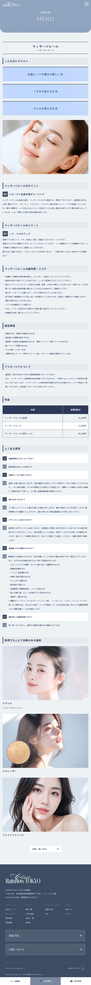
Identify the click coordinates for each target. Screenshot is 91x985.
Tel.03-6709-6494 (12, 897)
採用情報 (8, 922)
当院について (10, 909)
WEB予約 (77, 981)
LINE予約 (47, 981)
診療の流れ (49, 909)
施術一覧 (28, 909)
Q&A (47, 914)
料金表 (27, 922)
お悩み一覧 (29, 918)
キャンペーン (10, 914)
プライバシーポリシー (15, 968)
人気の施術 (29, 914)
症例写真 (8, 918)
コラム (67, 914)
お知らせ (68, 909)
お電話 (17, 981)
